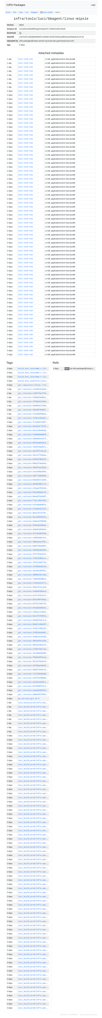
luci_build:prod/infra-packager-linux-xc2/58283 (43, 760)
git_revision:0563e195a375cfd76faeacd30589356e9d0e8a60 (47, 645)
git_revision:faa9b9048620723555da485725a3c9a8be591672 (47, 434)
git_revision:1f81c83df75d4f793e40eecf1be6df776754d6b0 (47, 562)
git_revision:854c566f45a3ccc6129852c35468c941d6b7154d (47, 599)
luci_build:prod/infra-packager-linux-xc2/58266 (43, 830)
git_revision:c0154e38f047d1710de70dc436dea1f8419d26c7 (47, 570)
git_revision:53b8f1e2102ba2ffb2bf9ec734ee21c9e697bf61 (47, 467)
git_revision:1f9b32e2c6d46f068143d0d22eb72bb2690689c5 (47, 401)
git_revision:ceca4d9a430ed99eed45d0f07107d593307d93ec (47, 471)
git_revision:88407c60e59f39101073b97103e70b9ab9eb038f (47, 624)
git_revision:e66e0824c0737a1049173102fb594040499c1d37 (47, 438)
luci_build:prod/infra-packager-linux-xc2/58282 (43, 764)
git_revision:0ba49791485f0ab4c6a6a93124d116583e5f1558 (47, 496)
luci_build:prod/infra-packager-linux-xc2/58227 (43, 991)
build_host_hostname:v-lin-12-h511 (36, 368)
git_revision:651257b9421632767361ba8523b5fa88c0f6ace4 (47, 661)
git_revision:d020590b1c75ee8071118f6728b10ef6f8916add (47, 484)
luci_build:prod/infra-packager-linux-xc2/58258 (43, 863)
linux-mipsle (46, 12)
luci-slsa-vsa (25, 59)
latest (67, 368)
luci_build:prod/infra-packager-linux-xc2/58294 (43, 715)
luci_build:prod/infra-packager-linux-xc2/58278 (43, 781)
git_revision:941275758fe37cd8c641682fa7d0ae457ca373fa (47, 616)
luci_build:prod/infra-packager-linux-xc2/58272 (43, 806)
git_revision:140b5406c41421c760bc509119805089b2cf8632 (47, 537)
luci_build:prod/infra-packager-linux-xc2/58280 (43, 773)
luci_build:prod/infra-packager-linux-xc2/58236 (43, 954)
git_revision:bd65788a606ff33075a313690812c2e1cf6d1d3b (47, 546)
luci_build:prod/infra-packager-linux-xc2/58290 (43, 731)
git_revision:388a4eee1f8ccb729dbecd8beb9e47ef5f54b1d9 (47, 542)
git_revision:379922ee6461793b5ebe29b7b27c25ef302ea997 (47, 632)
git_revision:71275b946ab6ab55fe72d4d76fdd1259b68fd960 (47, 674)
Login (93, 5)
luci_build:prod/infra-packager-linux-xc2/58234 (43, 962)
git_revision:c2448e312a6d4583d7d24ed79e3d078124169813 (47, 389)
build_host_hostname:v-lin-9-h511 (36, 372)
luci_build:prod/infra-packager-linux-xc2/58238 (43, 946)
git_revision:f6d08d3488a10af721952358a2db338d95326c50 (47, 397)
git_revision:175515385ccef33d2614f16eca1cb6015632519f (47, 558)
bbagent (34, 12)
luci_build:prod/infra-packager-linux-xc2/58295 (43, 711)
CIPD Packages (16, 4)
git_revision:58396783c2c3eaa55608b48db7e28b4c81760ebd (47, 620)
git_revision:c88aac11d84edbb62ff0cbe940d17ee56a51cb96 (47, 612)
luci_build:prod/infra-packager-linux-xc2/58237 (43, 950)
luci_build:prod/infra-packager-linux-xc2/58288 (43, 740)
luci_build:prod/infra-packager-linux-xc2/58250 (43, 896)
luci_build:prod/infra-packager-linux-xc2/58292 (43, 723)
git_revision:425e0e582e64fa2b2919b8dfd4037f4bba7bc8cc (47, 550)
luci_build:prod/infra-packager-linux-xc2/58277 (43, 785)
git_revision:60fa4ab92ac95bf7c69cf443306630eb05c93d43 (47, 443)
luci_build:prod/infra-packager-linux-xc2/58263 (43, 843)
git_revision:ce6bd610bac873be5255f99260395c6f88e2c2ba (47, 591)
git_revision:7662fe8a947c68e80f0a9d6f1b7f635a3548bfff (47, 447)
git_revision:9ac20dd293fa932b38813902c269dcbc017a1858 (47, 517)
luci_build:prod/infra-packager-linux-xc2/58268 (43, 822)
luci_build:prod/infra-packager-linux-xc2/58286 (43, 748)
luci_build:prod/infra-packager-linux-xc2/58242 (43, 929)
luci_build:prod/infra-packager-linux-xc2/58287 (43, 744)
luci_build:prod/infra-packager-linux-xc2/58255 (43, 876)
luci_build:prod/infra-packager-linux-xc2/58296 (43, 707)
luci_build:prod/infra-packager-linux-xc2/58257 (43, 867)
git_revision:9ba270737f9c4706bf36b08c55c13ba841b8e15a (47, 513)
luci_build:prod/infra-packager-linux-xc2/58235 (43, 958)
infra (14, 12)
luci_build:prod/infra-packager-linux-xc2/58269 (43, 818)
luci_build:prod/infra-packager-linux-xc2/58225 (43, 999)
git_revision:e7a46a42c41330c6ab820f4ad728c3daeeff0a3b (47, 509)
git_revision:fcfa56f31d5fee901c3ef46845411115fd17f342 (47, 422)
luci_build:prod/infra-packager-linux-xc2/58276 (43, 789)
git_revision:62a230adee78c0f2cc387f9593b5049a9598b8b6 (47, 492)
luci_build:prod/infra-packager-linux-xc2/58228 (43, 987)
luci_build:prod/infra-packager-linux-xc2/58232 (43, 971)
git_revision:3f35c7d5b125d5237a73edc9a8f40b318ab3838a (47, 628)
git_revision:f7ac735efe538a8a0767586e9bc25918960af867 (47, 500)
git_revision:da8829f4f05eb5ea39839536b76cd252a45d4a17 (47, 694)
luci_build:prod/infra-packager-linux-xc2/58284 (43, 756)
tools (21, 12)
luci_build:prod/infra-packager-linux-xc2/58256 (43, 872)
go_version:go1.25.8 (28, 698)
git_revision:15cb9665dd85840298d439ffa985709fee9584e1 (47, 653)
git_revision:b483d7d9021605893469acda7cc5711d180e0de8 (47, 459)
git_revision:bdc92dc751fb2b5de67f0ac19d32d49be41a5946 (47, 426)
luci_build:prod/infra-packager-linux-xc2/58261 (43, 851)
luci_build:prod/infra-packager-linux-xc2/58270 (43, 814)
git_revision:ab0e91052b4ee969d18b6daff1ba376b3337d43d (47, 529)
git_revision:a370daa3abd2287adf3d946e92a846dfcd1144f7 (47, 665)
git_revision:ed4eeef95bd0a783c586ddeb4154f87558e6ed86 (47, 521)
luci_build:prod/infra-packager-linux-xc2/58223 (43, 1008)
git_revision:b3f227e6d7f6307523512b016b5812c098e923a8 (47, 603)
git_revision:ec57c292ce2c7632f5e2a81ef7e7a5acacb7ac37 (47, 595)
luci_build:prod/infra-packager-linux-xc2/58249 (43, 900)
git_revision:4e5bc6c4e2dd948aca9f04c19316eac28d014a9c (47, 636)
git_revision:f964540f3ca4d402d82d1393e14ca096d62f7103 (47, 657)
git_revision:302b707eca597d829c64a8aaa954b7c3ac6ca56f (47, 587)
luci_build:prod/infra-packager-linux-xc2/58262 (43, 847)
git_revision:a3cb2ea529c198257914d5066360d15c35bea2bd (47, 682)
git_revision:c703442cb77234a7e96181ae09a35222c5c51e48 (47, 583)
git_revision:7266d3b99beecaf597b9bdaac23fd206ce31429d (47, 579)
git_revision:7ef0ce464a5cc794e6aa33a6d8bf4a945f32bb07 (47, 418)
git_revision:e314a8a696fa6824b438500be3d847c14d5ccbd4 (47, 504)
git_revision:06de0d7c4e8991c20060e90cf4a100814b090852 (47, 480)
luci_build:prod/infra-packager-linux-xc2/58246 (43, 913)
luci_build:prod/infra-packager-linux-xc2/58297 (43, 702)
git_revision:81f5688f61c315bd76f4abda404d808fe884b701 (47, 686)
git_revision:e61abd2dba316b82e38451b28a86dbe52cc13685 (47, 608)
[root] (8, 12)
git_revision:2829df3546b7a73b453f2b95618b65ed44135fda (47, 410)
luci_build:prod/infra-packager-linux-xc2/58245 (43, 917)
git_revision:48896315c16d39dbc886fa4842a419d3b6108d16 (47, 575)
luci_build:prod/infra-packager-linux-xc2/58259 (43, 859)
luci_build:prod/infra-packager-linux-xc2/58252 (43, 888)
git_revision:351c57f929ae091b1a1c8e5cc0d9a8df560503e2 (47, 455)
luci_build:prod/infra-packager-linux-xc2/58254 (43, 880)
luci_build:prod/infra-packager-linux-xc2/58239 (43, 942)
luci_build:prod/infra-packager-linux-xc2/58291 (43, 727)
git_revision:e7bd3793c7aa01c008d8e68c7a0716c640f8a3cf (47, 649)
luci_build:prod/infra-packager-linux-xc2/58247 (43, 909)
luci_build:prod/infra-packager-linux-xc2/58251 (43, 892)
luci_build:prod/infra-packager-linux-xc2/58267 (43, 826)
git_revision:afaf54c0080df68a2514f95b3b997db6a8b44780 (47, 678)
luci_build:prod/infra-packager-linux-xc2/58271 (43, 810)
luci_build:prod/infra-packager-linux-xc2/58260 (43, 855)
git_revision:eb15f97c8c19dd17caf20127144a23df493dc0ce (47, 451)
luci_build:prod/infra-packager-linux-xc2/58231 (43, 975)
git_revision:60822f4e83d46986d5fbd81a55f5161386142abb (47, 463)
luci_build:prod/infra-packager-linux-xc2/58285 (43, 752)
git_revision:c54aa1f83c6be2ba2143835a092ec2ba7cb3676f (47, 488)
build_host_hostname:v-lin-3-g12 (35, 377)
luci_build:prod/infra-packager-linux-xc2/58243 (43, 925)
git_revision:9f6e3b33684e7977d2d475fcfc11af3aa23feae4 (47, 525)
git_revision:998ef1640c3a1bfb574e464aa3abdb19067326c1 (47, 669)
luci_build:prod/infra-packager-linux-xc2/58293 (43, 719)
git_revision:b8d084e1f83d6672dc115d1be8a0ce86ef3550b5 (47, 405)
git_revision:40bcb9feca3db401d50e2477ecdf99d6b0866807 (47, 641)
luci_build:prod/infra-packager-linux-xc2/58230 (43, 979)
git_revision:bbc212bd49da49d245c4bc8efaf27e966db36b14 (47, 430)
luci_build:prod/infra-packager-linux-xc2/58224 (43, 1004)
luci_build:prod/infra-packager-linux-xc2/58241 (43, 933)
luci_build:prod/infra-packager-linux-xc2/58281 (43, 768)
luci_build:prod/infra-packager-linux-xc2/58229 (43, 983)
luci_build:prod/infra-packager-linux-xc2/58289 (43, 735)
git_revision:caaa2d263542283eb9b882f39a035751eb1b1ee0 (47, 690)
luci (27, 12)
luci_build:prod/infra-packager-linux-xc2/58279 (43, 777)
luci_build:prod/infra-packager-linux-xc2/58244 (43, 921)
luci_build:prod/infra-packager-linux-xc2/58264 (43, 839)
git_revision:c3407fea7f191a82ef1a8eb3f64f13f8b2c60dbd (47, 393)
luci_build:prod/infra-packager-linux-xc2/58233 (43, 966)
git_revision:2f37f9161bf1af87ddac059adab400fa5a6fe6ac (47, 554)
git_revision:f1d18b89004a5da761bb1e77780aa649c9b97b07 (47, 414)
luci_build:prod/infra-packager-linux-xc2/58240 (43, 938)
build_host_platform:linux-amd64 (35, 381)
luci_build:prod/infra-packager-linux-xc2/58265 (43, 834)
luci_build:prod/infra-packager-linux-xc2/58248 (43, 905)
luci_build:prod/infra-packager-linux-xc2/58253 (43, 884)
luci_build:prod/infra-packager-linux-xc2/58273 (43, 801)
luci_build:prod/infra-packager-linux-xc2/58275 (43, 793)
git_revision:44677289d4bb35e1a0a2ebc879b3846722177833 (47, 476)
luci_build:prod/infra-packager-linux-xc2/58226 (43, 995)
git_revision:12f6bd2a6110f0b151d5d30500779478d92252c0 (47, 566)
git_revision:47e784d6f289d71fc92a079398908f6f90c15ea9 (47, 533)
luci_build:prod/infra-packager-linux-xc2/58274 (43, 797)
